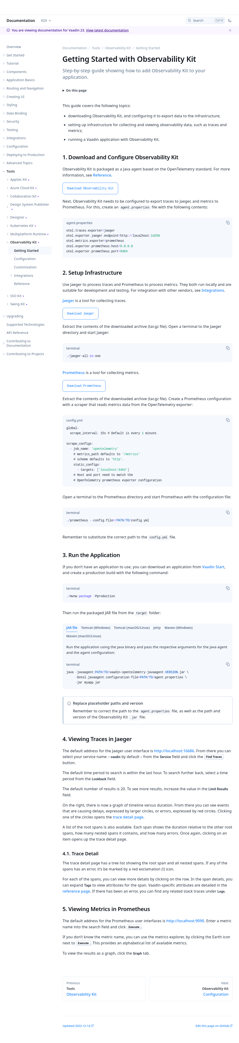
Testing (12, 130)
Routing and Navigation (25, 88)
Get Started (15, 55)
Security (13, 121)
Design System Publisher (29, 204)
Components (17, 71)
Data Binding (17, 113)
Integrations (16, 138)
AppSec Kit (18, 179)
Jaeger (68, 300)
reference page (76, 891)
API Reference (17, 332)
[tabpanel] (147, 243)
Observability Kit (23, 242)
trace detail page (128, 817)
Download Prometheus (84, 386)
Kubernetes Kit (21, 225)
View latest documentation (107, 30)
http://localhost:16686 (174, 750)
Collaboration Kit (23, 196)
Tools (11, 171)
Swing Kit (17, 304)
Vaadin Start (213, 566)
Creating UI (15, 96)
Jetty (157, 627)
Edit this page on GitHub (212, 1026)
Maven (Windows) (179, 627)
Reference (22, 283)
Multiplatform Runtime (28, 234)
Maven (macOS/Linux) (83, 636)
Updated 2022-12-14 (76, 1026)
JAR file (71, 627)
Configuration (17, 146)
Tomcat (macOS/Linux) (132, 627)
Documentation (21, 20)
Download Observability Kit (90, 188)
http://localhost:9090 (185, 920)
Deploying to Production (26, 154)
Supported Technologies (26, 324)
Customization (25, 267)
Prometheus (74, 372)
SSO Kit (15, 296)
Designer (17, 217)
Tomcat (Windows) (95, 627)
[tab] (79, 223)
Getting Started (26, 250)
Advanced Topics (19, 163)
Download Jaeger (80, 313)
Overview (14, 47)
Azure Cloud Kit (22, 188)
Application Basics (21, 80)
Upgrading (15, 316)
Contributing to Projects (25, 354)
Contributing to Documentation (19, 343)
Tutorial (12, 63)
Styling (12, 105)
